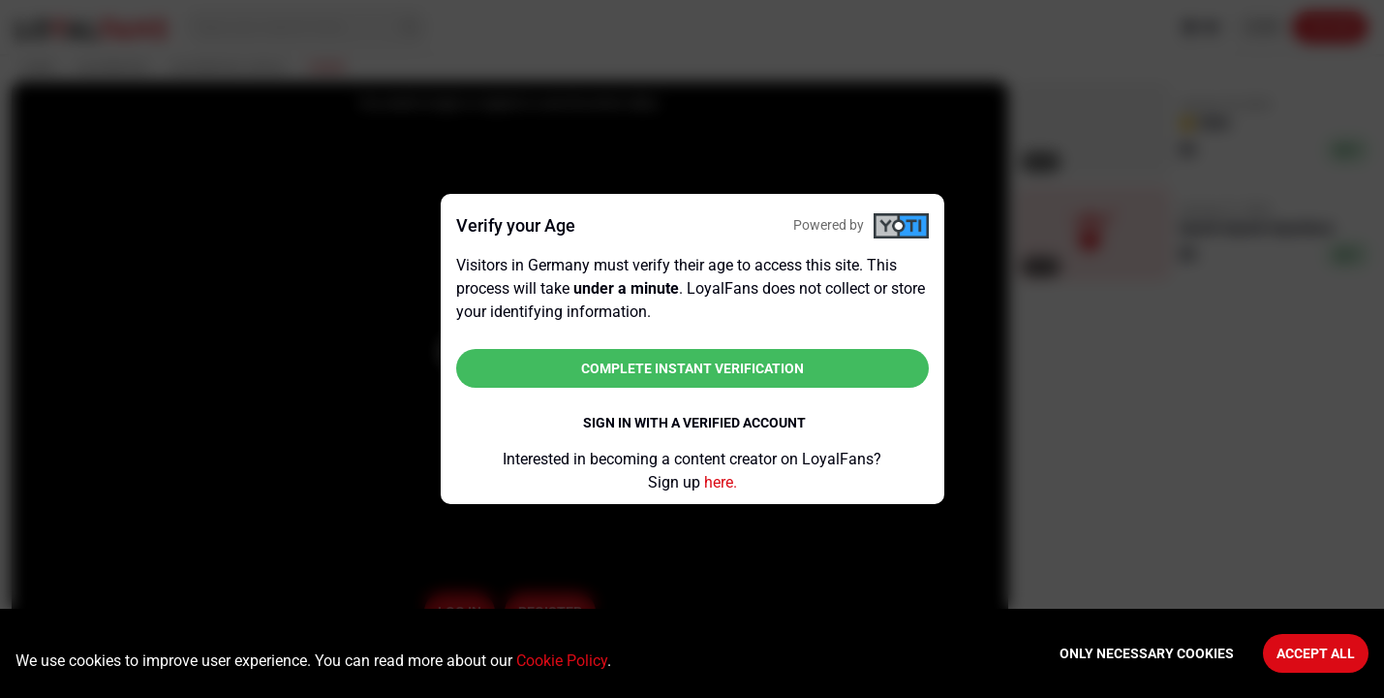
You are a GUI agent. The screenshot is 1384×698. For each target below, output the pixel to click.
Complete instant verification (692, 368)
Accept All (1315, 653)
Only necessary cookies (1147, 653)
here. (720, 482)
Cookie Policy (561, 660)
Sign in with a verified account (694, 422)
